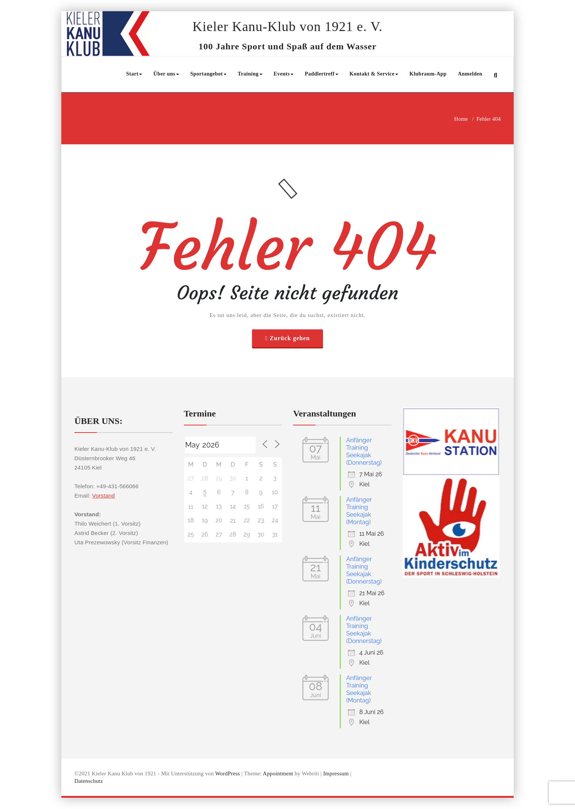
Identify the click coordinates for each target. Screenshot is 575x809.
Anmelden (470, 74)
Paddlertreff (321, 74)
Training (250, 74)
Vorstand (103, 495)
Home (461, 119)
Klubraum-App (427, 74)
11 (190, 506)
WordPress (227, 773)
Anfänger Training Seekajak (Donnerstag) (364, 451)
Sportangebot (208, 74)
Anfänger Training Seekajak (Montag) (359, 511)
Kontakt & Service (374, 74)
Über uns (166, 74)
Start (134, 74)
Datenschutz (88, 781)
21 (233, 520)
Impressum (335, 773)
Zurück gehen (290, 338)
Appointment (278, 773)
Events (283, 74)
